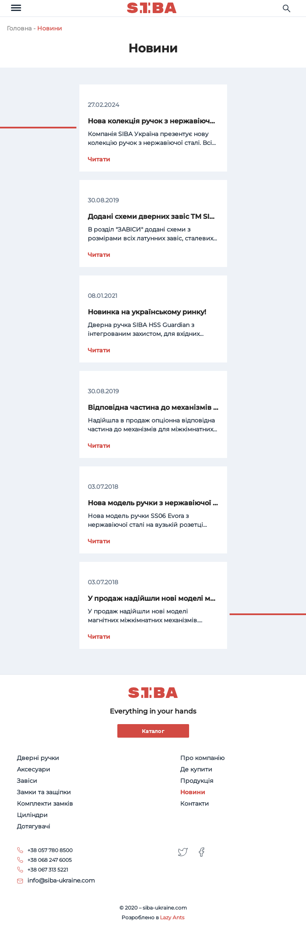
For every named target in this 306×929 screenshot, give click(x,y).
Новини (49, 28)
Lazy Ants (172, 917)
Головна (19, 28)
